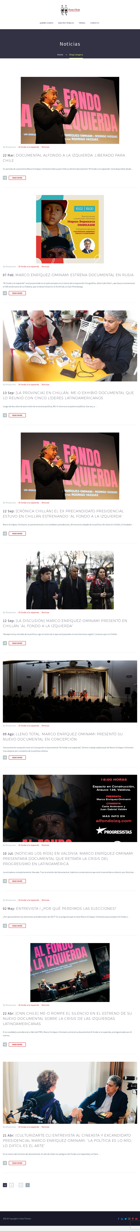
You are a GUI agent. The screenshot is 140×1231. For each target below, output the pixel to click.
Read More (17, 178)
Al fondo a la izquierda (28, 147)
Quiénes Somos (46, 23)
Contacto (94, 23)
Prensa (82, 23)
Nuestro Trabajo (66, 23)
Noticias (45, 147)
